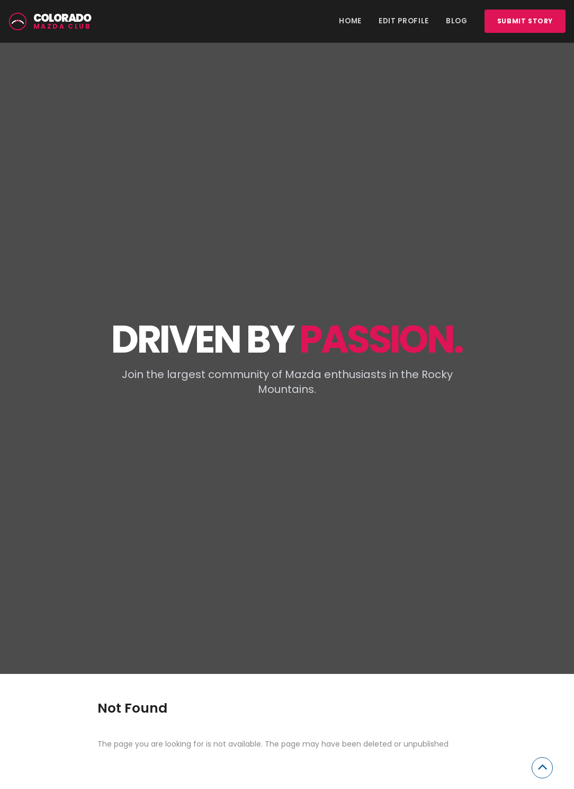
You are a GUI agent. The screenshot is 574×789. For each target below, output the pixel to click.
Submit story (525, 20)
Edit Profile (404, 21)
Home (350, 21)
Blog (457, 21)
